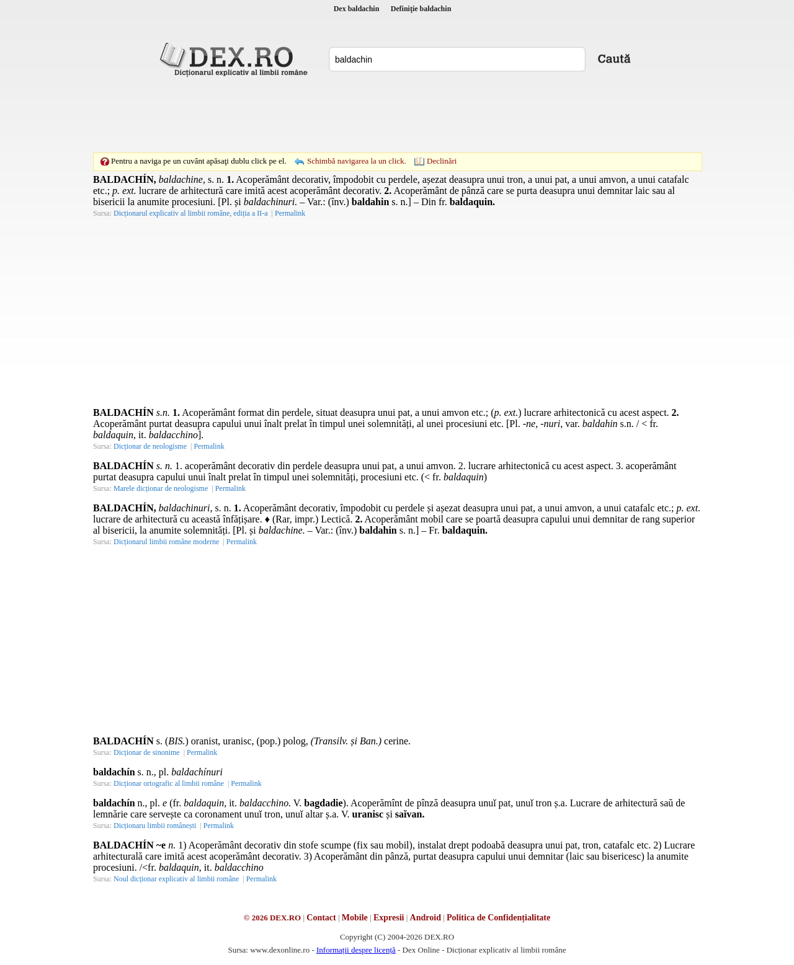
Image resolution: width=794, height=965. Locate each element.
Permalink (290, 213)
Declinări (442, 160)
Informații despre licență (356, 949)
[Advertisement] (397, 115)
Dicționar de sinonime (147, 752)
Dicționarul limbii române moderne (166, 541)
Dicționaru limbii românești (155, 825)
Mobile (355, 917)
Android (425, 917)
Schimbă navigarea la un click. (356, 160)
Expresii (388, 917)
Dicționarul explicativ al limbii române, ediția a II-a (191, 213)
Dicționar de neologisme (150, 446)
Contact (321, 917)
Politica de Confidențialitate (498, 917)
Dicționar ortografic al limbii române (169, 783)
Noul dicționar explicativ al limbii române (176, 879)
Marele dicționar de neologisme (161, 488)
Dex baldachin (357, 8)
